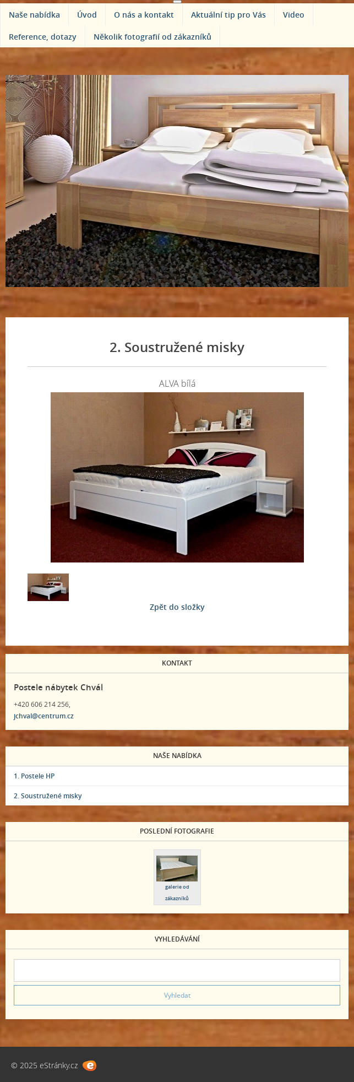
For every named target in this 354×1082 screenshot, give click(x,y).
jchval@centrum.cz (44, 716)
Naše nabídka (34, 14)
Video (293, 14)
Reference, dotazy (43, 36)
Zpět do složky (177, 607)
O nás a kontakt (144, 14)
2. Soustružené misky (47, 795)
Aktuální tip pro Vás (228, 14)
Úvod (87, 14)
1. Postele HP (34, 776)
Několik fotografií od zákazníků (152, 36)
